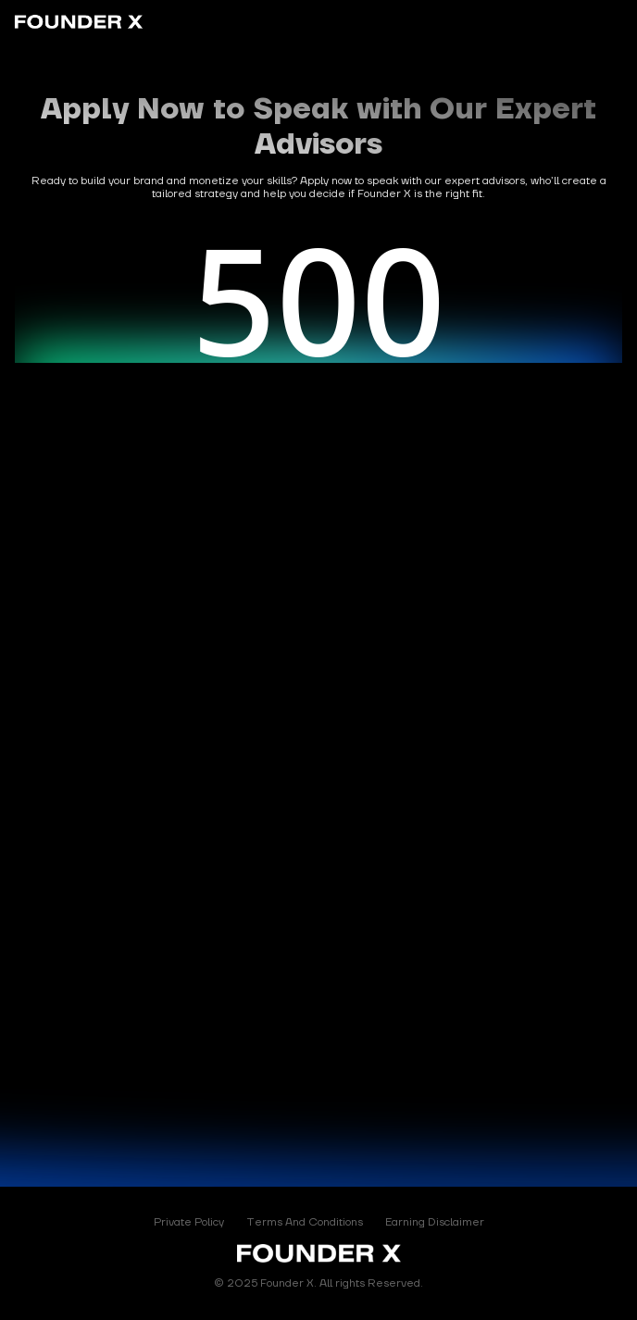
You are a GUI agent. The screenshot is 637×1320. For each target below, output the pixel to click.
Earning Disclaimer (434, 1222)
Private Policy (189, 1222)
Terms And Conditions (304, 1222)
